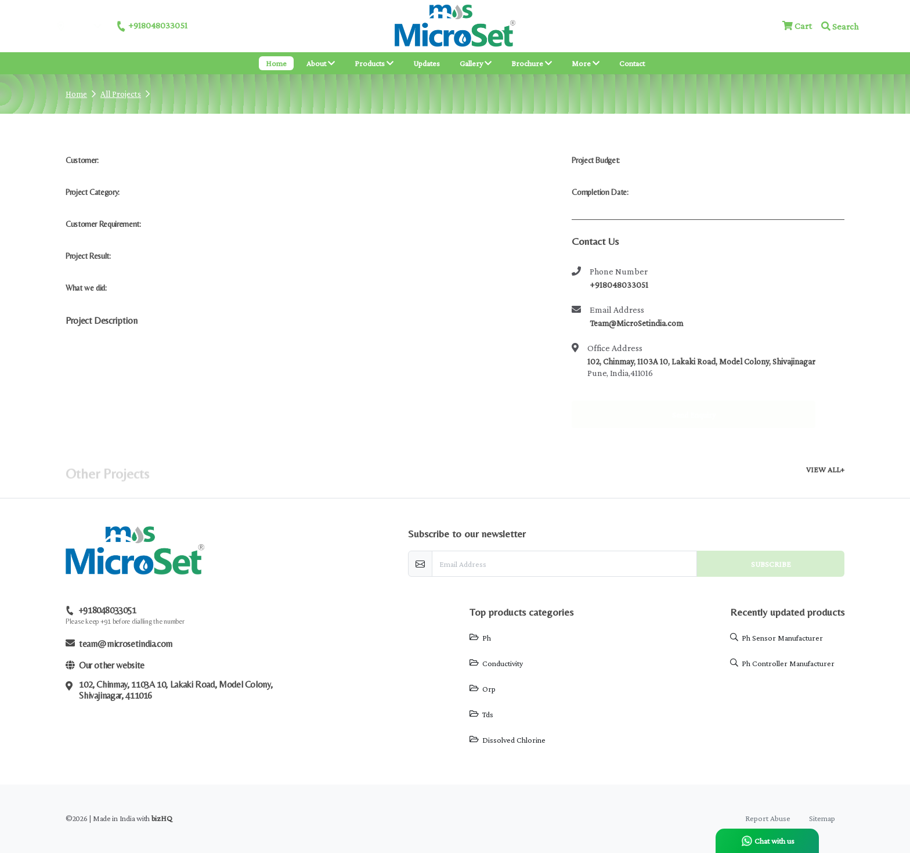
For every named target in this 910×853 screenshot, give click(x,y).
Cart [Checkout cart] (797, 26)
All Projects (120, 94)
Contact (632, 63)
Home (276, 63)
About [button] (320, 63)
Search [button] (839, 26)
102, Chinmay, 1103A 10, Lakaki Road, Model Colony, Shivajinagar (701, 361)
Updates (426, 63)
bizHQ (161, 818)
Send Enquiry (694, 404)
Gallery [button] (476, 63)
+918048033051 (152, 26)
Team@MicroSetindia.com (636, 323)
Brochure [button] (531, 63)
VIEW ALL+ (825, 469)
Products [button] (374, 63)
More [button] (589, 62)
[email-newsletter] (564, 564)
